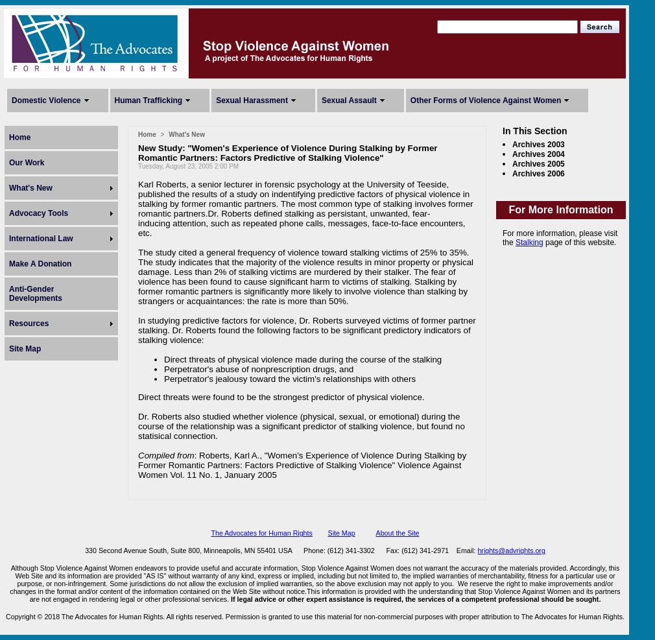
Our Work (26, 162)
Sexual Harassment (252, 100)
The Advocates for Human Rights (261, 533)
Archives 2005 (538, 164)
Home (19, 137)
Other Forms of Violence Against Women (486, 100)
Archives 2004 (538, 154)
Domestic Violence (46, 100)
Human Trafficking (149, 100)
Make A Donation (40, 263)
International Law (41, 238)
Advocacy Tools (38, 213)
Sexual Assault (349, 100)
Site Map (25, 348)
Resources (29, 323)
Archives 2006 (538, 173)
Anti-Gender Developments (35, 294)
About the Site (398, 533)
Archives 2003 (538, 144)
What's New (31, 188)
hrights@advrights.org (511, 550)
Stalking (529, 242)
